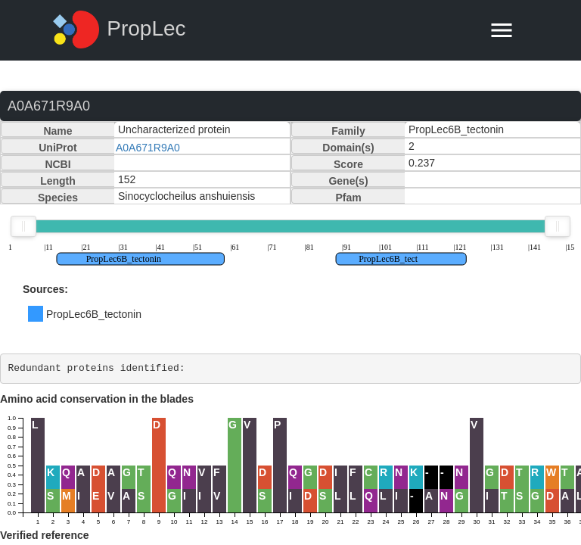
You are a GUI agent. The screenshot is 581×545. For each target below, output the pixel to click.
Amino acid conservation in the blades (97, 399)
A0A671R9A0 (148, 148)
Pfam (348, 197)
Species (58, 197)
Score (348, 164)
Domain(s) (348, 147)
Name (57, 131)
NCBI (57, 164)
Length (58, 181)
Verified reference (44, 535)
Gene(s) (348, 181)
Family (348, 131)
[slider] (23, 226)
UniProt (58, 147)
